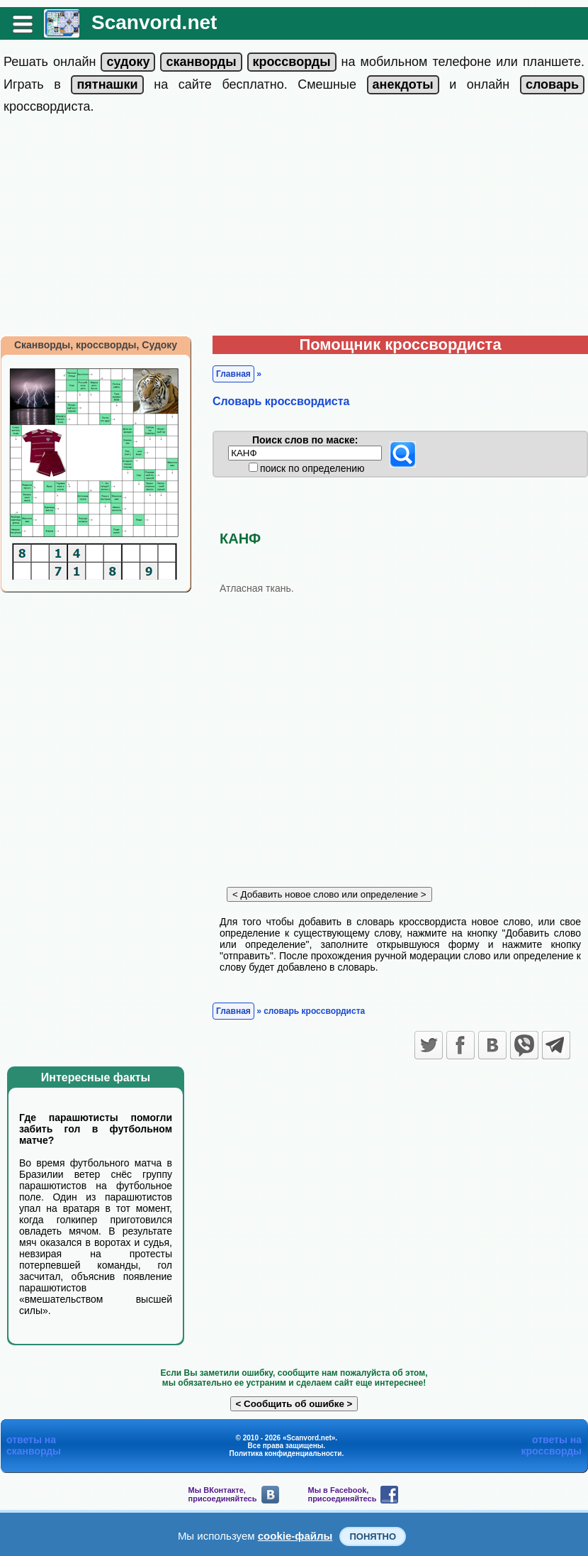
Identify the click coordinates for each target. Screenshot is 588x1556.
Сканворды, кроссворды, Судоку (95, 345)
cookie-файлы (295, 1536)
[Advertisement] (294, 229)
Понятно (372, 1536)
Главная (233, 374)
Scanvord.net (154, 22)
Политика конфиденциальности (286, 1453)
